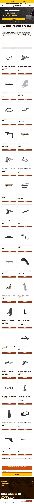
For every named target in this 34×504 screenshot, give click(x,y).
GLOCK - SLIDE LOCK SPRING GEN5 (24, 246)
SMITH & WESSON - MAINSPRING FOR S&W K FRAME (25, 450)
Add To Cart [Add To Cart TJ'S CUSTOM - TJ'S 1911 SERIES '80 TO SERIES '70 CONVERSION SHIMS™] (25, 99)
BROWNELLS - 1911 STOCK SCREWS (7, 398)
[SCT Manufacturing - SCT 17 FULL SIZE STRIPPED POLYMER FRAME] (25, 364)
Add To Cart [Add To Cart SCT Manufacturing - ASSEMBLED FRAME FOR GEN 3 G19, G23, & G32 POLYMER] (25, 73)
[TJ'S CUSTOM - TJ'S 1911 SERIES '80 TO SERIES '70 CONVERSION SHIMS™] (25, 84)
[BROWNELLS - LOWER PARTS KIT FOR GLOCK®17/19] (9, 58)
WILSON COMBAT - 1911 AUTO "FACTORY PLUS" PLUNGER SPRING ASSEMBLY (24, 195)
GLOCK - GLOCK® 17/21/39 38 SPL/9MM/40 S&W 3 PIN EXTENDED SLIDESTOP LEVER (8, 93)
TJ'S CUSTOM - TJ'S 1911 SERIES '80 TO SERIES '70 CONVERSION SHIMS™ (25, 93)
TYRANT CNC (28, 37)
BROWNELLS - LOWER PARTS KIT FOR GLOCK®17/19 (9, 67)
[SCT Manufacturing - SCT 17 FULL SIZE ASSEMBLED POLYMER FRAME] (9, 211)
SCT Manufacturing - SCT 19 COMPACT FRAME (8, 450)
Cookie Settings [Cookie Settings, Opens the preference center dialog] (23, 501)
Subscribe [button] (17, 476)
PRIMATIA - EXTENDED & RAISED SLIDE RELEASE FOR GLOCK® (25, 118)
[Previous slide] (1, 15)
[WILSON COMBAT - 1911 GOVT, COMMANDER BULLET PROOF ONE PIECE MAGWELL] (25, 313)
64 (19, 48)
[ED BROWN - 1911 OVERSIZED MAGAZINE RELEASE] (9, 364)
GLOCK (11, 37)
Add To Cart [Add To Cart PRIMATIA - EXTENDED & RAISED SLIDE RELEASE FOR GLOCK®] (25, 124)
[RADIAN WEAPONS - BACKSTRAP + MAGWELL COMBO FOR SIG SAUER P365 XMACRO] (25, 389)
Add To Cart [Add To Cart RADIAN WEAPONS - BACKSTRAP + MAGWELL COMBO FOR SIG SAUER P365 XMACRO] (25, 405)
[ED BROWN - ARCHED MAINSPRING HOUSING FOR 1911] (9, 415)
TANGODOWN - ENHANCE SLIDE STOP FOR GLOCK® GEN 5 (24, 347)
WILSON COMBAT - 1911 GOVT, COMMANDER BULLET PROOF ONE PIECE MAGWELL (24, 322)
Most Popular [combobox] (29, 43)
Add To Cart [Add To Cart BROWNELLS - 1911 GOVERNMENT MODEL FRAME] (9, 175)
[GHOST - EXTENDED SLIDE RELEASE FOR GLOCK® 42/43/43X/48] (25, 211)
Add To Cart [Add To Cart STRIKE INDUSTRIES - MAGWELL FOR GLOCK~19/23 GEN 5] (9, 302)
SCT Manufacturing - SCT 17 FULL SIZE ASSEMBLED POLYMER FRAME (9, 221)
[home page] (17, 6)
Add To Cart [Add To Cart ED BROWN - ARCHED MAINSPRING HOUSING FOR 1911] (9, 431)
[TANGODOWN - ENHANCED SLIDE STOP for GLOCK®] (9, 262)
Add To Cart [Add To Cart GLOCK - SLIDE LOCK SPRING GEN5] (25, 252)
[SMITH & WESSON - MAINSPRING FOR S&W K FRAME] (25, 441)
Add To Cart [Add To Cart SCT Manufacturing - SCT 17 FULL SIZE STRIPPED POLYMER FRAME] (25, 379)
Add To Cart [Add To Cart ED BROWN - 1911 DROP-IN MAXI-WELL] (9, 328)
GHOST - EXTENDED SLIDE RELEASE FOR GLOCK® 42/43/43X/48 (23, 221)
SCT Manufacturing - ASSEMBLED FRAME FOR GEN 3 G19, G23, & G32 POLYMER (24, 67)
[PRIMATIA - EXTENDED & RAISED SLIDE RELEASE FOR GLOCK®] (25, 110)
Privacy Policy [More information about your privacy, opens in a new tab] (13, 502)
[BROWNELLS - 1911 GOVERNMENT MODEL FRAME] (9, 160)
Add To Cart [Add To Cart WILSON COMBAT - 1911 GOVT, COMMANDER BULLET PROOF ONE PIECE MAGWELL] (25, 328)
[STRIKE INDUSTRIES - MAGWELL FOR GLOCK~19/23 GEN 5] (9, 287)
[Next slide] (32, 15)
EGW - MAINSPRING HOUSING (24, 296)
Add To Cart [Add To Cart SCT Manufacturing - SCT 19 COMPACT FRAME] (9, 456)
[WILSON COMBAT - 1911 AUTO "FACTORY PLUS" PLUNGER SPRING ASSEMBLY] (25, 186)
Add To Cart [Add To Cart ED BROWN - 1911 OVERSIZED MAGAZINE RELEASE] (9, 379)
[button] (2, 5)
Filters (3, 43)
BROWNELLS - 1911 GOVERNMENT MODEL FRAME (9, 169)
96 (21, 48)
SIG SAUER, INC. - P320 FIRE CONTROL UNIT (24, 144)
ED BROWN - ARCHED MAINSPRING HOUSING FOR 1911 (9, 424)
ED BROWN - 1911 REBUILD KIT (8, 118)
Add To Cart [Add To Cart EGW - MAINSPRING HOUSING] (25, 302)
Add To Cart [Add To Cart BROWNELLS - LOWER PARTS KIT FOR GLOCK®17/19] (9, 73)
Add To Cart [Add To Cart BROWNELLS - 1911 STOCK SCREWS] (9, 405)
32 (17, 48)
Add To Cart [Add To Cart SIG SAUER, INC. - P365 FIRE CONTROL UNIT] (9, 201)
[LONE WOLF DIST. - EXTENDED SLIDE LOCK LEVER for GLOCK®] (9, 237)
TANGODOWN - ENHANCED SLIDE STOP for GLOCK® (9, 271)
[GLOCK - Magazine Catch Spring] (9, 338)
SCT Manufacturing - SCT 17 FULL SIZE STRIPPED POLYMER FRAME (24, 373)
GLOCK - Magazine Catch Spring (9, 347)
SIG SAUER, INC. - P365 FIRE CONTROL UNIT (8, 194)
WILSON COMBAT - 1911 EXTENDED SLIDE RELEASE (8, 144)
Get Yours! (13, 19)
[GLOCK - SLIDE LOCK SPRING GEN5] (25, 237)
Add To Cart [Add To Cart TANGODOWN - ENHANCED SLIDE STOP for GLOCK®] (9, 277)
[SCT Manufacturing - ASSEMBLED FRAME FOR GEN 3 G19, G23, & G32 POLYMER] (25, 58)
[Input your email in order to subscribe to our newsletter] (17, 473)
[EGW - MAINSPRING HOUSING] (25, 287)
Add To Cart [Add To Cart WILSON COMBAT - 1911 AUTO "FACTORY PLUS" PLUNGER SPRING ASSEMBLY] (25, 201)
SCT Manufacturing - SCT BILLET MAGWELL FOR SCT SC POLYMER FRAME (25, 425)
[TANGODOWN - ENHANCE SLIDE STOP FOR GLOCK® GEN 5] (25, 338)
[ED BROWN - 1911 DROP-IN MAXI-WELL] (9, 313)
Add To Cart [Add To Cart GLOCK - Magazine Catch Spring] (9, 353)
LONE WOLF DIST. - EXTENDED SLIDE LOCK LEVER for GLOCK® (8, 246)
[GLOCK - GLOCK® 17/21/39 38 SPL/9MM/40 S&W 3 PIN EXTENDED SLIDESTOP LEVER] (9, 84)
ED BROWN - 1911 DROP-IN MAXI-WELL (9, 321)
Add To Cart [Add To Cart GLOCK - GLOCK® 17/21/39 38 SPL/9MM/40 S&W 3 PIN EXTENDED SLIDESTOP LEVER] (9, 99)
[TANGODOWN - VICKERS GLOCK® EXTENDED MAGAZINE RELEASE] (25, 262)
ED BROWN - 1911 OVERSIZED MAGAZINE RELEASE (8, 372)
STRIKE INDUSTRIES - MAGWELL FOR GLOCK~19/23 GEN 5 (9, 296)
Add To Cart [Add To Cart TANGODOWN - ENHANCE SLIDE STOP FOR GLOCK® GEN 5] (25, 353)
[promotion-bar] (17, 1)
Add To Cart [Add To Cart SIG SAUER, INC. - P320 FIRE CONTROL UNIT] (25, 149)
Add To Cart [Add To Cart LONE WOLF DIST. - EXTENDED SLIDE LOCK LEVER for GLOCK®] (9, 252)
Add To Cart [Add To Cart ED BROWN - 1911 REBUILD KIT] (9, 124)
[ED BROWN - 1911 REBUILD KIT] (9, 110)
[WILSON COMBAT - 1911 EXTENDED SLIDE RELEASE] (9, 135)
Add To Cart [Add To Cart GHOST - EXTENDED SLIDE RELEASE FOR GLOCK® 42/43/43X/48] (25, 227)
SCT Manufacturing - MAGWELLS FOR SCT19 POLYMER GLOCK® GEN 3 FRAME (25, 169)
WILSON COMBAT (21, 37)
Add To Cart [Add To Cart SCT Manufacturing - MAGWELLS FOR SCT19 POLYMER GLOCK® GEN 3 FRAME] (25, 175)
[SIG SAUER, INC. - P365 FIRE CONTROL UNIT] (9, 186)
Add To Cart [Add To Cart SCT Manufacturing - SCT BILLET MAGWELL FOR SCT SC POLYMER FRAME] (25, 431)
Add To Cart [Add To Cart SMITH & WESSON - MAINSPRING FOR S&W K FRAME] (25, 456)
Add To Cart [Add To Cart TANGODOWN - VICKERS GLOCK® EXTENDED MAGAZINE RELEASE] (25, 277)
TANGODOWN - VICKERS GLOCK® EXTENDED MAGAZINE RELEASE (25, 271)
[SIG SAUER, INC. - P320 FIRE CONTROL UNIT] (25, 135)
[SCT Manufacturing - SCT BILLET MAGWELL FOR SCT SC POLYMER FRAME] (25, 415)
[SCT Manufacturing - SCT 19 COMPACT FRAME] (9, 441)
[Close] (33, 500)
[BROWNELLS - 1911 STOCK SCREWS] (9, 389)
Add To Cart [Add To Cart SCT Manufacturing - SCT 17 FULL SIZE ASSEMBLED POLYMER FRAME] (9, 227)
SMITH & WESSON (16, 37)
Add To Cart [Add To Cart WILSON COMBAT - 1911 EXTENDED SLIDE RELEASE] (9, 149)
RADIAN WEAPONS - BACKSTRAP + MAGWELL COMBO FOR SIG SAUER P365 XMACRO (25, 399)
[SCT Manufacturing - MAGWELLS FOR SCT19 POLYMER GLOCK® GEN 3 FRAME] (25, 160)
